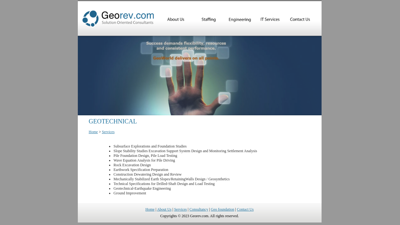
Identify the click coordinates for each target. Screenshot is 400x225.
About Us (164, 209)
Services (108, 132)
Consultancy (198, 209)
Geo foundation (222, 209)
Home (93, 132)
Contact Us (245, 209)
